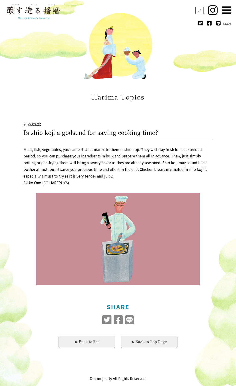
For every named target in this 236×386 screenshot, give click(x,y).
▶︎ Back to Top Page (149, 341)
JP (199, 10)
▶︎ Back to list (87, 341)
